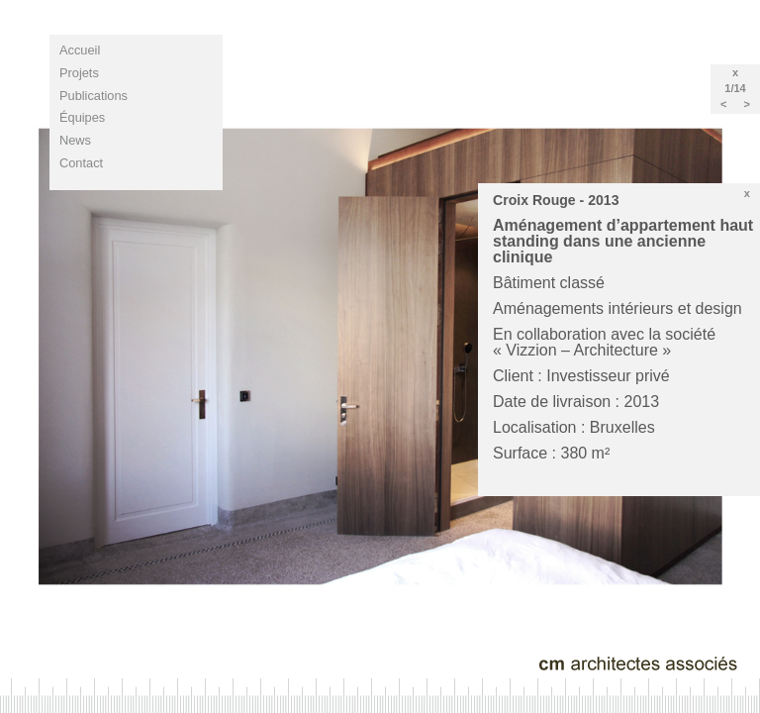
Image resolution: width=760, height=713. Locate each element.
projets (79, 72)
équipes (82, 117)
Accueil (79, 50)
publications (93, 95)
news (75, 140)
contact (81, 162)
